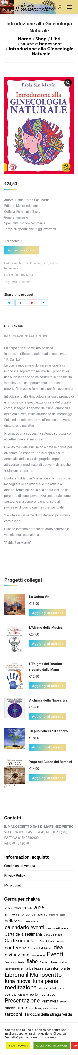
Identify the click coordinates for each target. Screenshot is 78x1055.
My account (12, 885)
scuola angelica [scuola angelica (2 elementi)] (38, 1008)
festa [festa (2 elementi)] (21, 962)
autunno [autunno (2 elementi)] (42, 914)
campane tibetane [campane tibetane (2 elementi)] (57, 928)
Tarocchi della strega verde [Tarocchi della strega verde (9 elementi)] (48, 1014)
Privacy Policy (14, 876)
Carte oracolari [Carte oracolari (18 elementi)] (21, 941)
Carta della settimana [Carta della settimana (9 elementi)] (23, 934)
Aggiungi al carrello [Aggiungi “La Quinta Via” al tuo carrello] (47, 613)
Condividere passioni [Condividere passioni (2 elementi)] (52, 941)
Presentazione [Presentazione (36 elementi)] (22, 1001)
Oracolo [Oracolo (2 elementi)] (23, 994)
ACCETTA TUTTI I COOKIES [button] (51, 1045)
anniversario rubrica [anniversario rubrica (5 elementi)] (20, 914)
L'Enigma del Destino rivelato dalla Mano (45, 667)
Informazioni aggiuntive (26, 336)
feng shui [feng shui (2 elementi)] (10, 962)
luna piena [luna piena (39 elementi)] (45, 981)
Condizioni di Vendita (19, 866)
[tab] (39, 324)
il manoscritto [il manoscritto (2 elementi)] (59, 962)
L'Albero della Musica (46, 628)
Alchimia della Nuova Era (48, 700)
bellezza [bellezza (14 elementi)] (13, 920)
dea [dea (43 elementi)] (58, 947)
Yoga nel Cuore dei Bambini (50, 762)
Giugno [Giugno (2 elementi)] (44, 962)
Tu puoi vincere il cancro (48, 731)
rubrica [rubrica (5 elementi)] (10, 1008)
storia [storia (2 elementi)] (53, 1008)
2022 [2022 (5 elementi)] (8, 908)
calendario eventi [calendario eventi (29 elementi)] (24, 927)
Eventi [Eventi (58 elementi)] (55, 954)
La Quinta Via (39, 597)
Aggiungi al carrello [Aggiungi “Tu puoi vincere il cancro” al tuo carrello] (47, 747)
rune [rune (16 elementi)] (22, 1007)
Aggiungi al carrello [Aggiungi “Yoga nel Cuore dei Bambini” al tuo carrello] (47, 778)
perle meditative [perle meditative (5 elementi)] (42, 994)
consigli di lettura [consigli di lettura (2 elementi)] (41, 948)
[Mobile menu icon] (70, 7)
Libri (45, 263)
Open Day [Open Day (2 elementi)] (10, 994)
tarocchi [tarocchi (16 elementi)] (13, 1014)
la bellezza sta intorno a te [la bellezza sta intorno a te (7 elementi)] (47, 968)
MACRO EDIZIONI (21, 282)
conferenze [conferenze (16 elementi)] (17, 947)
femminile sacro (30, 263)
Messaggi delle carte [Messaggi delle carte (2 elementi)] (51, 988)
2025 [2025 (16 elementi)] (38, 907)
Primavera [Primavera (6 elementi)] (50, 1001)
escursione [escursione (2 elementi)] (38, 955)
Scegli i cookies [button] (18, 1045)
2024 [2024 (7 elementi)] (27, 908)
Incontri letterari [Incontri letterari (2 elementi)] (14, 968)
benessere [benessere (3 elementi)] (31, 921)
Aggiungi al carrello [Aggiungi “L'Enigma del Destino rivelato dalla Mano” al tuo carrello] (47, 686)
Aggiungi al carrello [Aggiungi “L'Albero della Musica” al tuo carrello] (47, 644)
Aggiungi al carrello (21, 250)
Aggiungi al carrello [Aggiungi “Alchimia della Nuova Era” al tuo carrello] (47, 716)
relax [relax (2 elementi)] (63, 1001)
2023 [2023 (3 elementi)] (17, 908)
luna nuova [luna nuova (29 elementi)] (18, 981)
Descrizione (14, 326)
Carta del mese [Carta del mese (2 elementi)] (53, 934)
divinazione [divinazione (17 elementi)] (17, 955)
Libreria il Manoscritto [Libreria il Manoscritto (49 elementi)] (33, 975)
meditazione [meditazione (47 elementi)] (21, 987)
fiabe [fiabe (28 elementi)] (32, 961)
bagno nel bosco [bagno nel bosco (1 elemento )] (57, 914)
